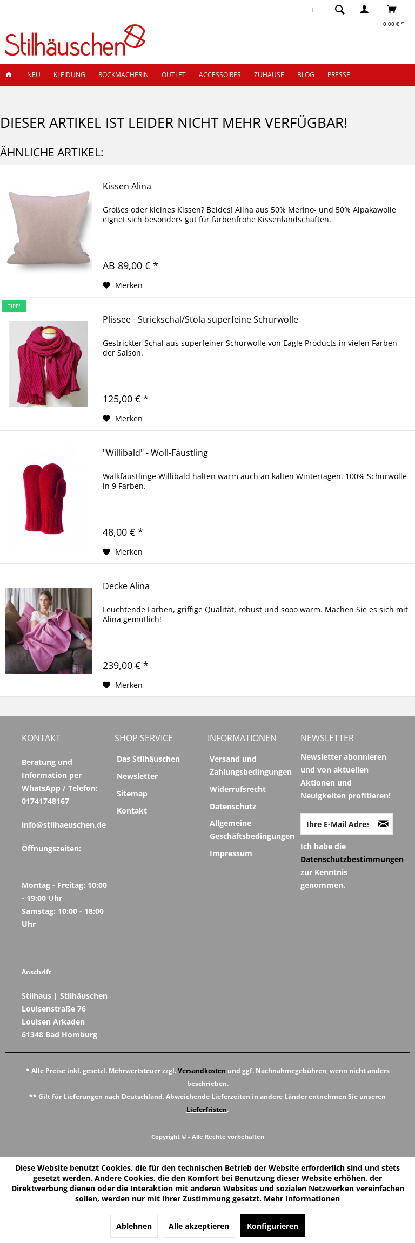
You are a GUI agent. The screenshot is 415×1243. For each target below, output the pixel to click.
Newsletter (137, 776)
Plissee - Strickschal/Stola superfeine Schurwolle (200, 319)
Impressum (231, 853)
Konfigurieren (272, 1226)
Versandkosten (202, 1070)
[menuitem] (336, 9)
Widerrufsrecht (238, 789)
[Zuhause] (269, 75)
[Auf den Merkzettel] (123, 285)
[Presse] (339, 75)
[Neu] (34, 75)
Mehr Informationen (302, 1198)
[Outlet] (173, 75)
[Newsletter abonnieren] (383, 824)
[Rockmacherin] (123, 75)
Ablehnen (134, 1226)
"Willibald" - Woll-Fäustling (155, 453)
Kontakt (132, 810)
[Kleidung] (69, 75)
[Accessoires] (219, 75)
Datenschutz (233, 806)
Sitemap (132, 793)
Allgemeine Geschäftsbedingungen (252, 829)
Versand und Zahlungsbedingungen (251, 765)
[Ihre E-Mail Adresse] (337, 824)
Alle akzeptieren (199, 1226)
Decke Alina (126, 586)
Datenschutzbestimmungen (352, 859)
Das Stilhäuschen (148, 759)
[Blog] (306, 75)
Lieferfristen (206, 1109)
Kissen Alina (127, 186)
